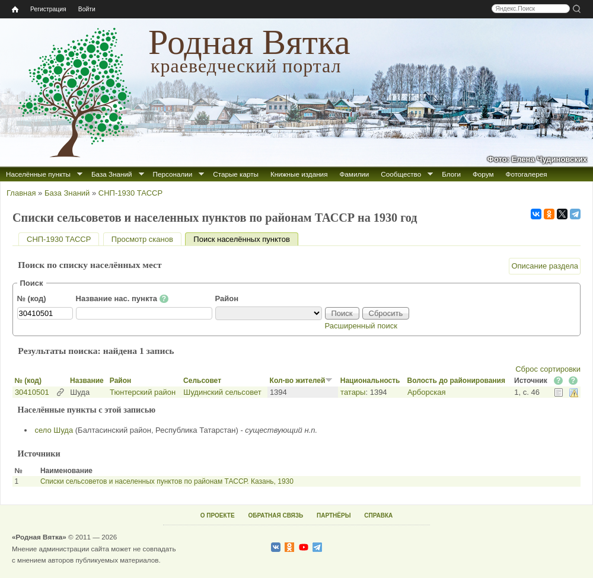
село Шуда (54, 430)
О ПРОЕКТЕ (217, 515)
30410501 (32, 392)
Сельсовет (202, 380)
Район (227, 298)
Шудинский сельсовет (222, 392)
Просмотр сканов (142, 239)
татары (352, 392)
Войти (86, 9)
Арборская (426, 392)
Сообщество (401, 174)
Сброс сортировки (548, 369)
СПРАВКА (378, 515)
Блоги (451, 174)
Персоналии (173, 174)
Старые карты (236, 174)
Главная (21, 193)
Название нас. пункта (122, 299)
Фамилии (354, 174)
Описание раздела (544, 265)
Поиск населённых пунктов (245, 239)
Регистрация (48, 9)
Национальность (370, 380)
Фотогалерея (526, 174)
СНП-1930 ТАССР (130, 193)
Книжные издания (298, 174)
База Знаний (111, 174)
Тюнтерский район (143, 392)
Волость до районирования (456, 380)
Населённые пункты (38, 174)
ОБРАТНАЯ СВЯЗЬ (275, 515)
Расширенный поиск (361, 325)
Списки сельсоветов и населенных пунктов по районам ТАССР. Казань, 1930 (167, 481)
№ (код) (31, 298)
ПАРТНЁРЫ (333, 515)
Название (87, 380)
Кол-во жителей (301, 380)
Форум (483, 174)
